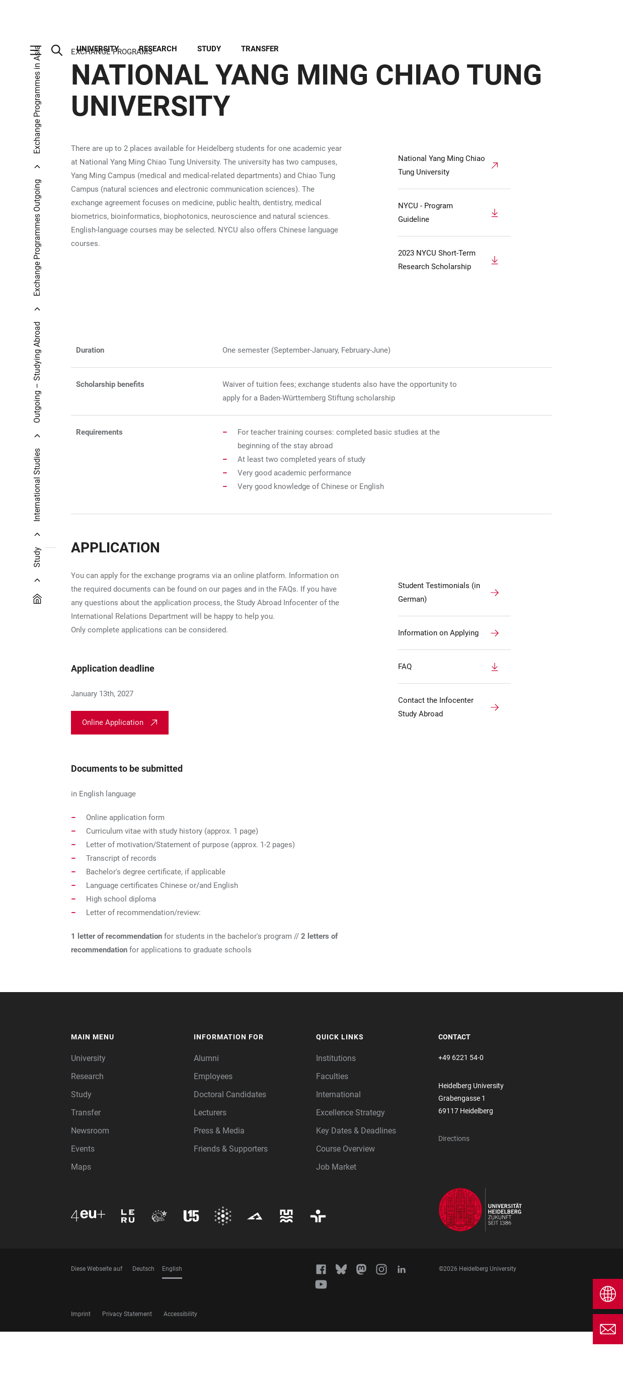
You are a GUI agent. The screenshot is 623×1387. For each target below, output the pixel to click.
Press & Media (219, 1186)
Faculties (332, 1131)
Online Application (112, 777)
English (172, 1324)
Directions (454, 1194)
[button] (127, 1093)
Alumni (206, 1113)
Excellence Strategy (350, 1168)
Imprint (81, 1369)
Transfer (260, 48)
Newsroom (90, 1186)
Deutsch (143, 1324)
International (338, 1150)
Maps (81, 1222)
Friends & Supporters (231, 1204)
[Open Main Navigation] (40, 50)
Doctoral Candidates (230, 1150)
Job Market (336, 1222)
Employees (213, 1131)
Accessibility (180, 1369)
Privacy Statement (127, 1369)
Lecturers (210, 1168)
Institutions (336, 1113)
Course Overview (345, 1204)
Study (209, 48)
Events (83, 1204)
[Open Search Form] (61, 50)
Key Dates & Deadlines (356, 1186)
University (97, 48)
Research (158, 48)
